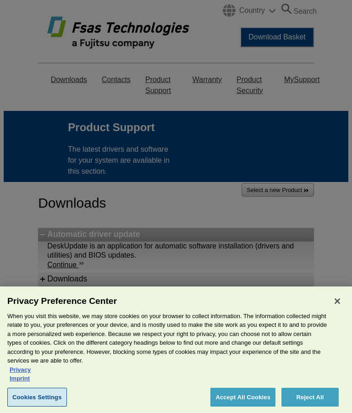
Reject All (310, 402)
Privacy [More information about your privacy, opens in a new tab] (20, 375)
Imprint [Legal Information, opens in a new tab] (20, 383)
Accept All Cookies (242, 402)
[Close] (337, 307)
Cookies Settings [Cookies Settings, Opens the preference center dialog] (37, 402)
